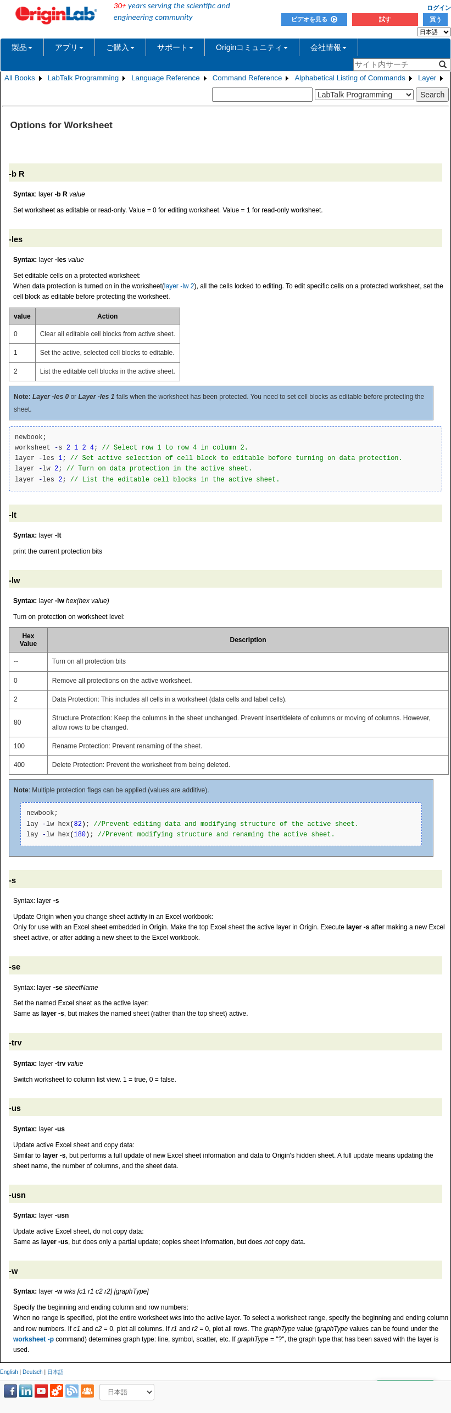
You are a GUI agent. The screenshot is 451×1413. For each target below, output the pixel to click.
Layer (427, 78)
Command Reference (247, 78)
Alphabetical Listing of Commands (349, 78)
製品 (22, 47)
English (9, 1372)
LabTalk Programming (83, 78)
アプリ (69, 47)
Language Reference (165, 78)
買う (436, 19)
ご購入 (120, 47)
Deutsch (33, 1372)
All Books (19, 78)
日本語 (55, 1372)
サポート (175, 47)
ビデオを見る (314, 19)
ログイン (439, 7)
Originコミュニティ (252, 47)
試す (385, 19)
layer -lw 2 (179, 286)
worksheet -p (33, 1339)
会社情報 (328, 47)
